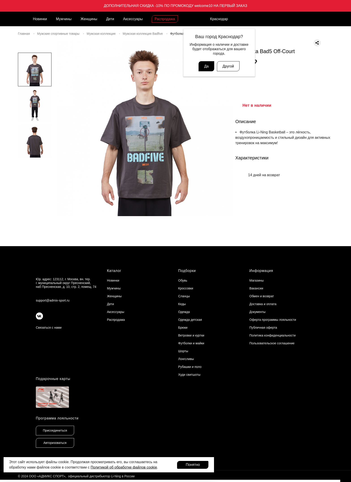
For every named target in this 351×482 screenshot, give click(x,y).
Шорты (183, 351)
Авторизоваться (54, 443)
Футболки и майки (191, 343)
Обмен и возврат (261, 296)
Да (206, 66)
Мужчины (64, 19)
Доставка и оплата (262, 304)
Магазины (256, 280)
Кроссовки (185, 288)
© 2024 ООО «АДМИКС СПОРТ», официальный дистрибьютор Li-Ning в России (76, 476)
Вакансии (256, 288)
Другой (228, 66)
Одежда (184, 312)
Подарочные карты (53, 379)
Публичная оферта (263, 327)
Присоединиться (55, 430)
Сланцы (184, 296)
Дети (110, 19)
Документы (257, 312)
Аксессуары (133, 19)
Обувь (182, 280)
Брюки (182, 327)
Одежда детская (190, 319)
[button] (34, 216)
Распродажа (165, 19)
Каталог (114, 271)
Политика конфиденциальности (272, 335)
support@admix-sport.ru (52, 300)
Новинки (40, 19)
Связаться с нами (49, 327)
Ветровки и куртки (191, 335)
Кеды (182, 304)
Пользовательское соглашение (272, 343)
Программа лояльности (57, 418)
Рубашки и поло (189, 367)
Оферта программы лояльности (272, 319)
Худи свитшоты (189, 374)
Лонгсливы (186, 359)
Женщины (89, 19)
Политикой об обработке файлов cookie (124, 467)
